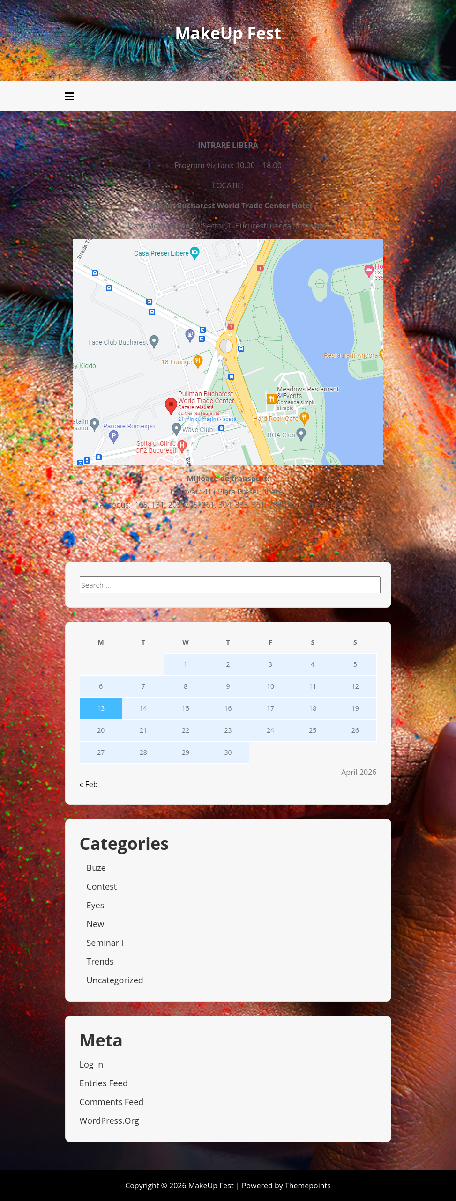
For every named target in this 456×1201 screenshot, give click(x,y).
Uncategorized (115, 980)
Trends (100, 961)
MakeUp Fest (228, 33)
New (96, 923)
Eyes (96, 905)
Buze (96, 867)
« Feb (89, 784)
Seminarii (105, 942)
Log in (92, 1064)
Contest (102, 886)
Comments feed (112, 1101)
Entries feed (104, 1083)
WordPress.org (109, 1120)
